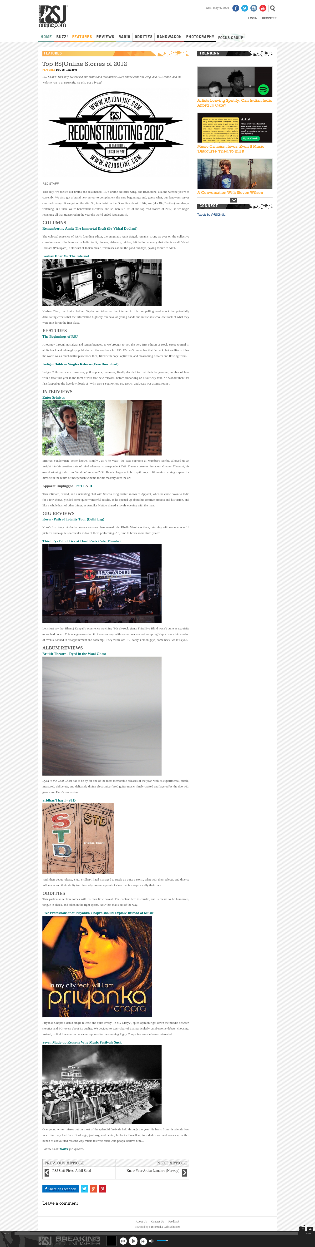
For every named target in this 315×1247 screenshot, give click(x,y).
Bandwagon (169, 37)
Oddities (143, 37)
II (90, 486)
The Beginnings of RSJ (60, 336)
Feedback (173, 1221)
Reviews (105, 37)
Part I (80, 486)
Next (233, 200)
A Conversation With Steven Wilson (230, 192)
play (133, 1241)
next (143, 1241)
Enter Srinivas (53, 397)
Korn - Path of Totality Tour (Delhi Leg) (73, 519)
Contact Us (157, 1221)
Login (252, 18)
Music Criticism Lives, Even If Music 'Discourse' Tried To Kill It (230, 148)
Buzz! (62, 37)
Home (46, 37)
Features (82, 37)
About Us (141, 1221)
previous (123, 1241)
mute (151, 1241)
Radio (124, 37)
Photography (200, 37)
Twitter (64, 1149)
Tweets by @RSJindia (211, 214)
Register (269, 18)
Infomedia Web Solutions (165, 1226)
